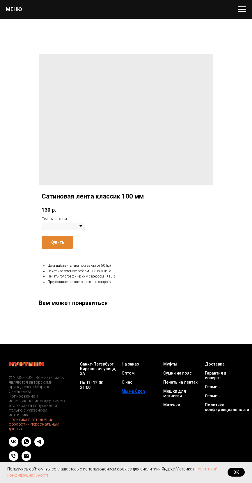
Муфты (170, 364)
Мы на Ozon (133, 391)
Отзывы (213, 386)
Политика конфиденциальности (227, 407)
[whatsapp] (26, 444)
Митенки (171, 405)
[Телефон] (13, 459)
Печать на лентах (180, 382)
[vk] (13, 444)
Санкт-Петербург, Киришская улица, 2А (98, 369)
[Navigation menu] (242, 9)
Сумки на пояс (177, 373)
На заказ (130, 364)
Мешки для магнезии (174, 393)
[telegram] (39, 444)
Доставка (215, 364)
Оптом (128, 373)
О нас (127, 382)
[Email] (26, 459)
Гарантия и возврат (215, 375)
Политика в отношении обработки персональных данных (34, 424)
